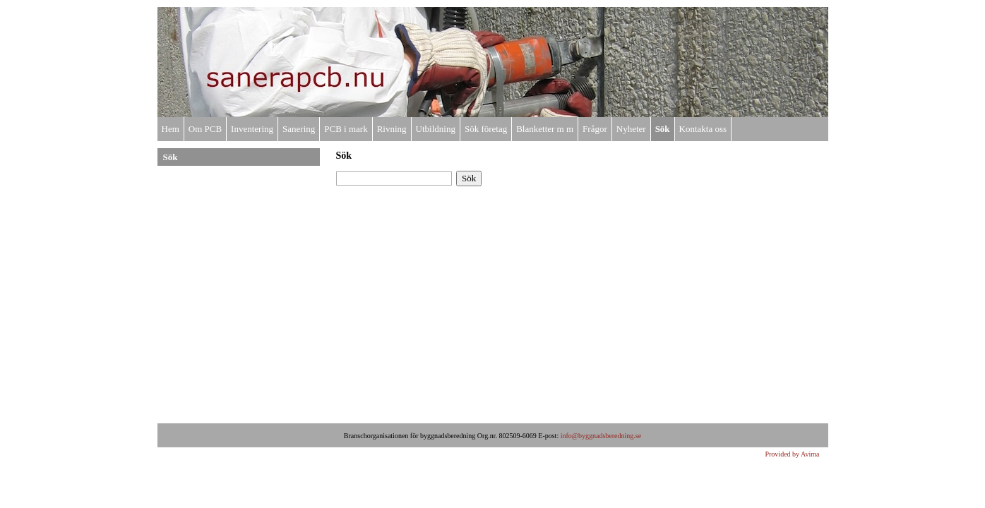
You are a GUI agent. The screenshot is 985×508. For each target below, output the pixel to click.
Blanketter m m (544, 128)
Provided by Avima (792, 454)
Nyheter (631, 128)
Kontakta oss (703, 128)
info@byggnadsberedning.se (601, 436)
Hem (170, 128)
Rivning (392, 128)
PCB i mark (345, 128)
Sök (662, 128)
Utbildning (435, 128)
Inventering (252, 128)
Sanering (298, 128)
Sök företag (486, 128)
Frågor (595, 128)
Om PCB (205, 128)
